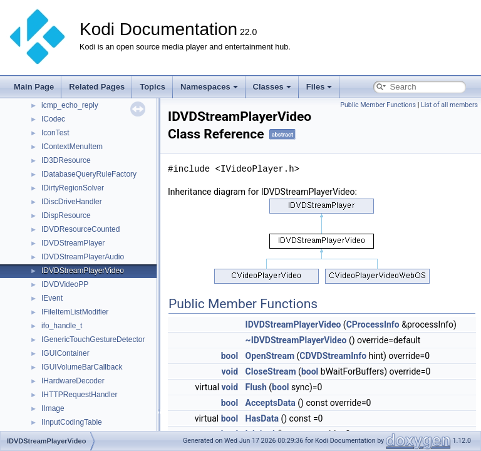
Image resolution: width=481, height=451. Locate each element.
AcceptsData (271, 403)
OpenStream (270, 356)
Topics (152, 86)
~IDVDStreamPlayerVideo (296, 340)
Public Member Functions (378, 105)
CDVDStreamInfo (332, 356)
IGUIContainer (65, 353)
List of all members (449, 105)
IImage (53, 408)
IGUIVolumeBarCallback (81, 367)
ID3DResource (66, 160)
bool (229, 356)
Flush (256, 387)
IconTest (55, 132)
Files (319, 86)
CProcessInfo (373, 324)
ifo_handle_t (61, 325)
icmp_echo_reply (69, 105)
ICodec (53, 119)
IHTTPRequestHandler (79, 394)
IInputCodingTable (71, 422)
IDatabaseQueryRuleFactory (89, 174)
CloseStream (271, 371)
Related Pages (97, 86)
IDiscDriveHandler (71, 201)
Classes (272, 86)
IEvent (52, 298)
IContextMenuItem (72, 146)
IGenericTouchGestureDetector (93, 339)
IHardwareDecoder (73, 380)
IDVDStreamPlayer (73, 243)
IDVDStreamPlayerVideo (82, 270)
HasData (262, 418)
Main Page (34, 86)
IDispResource (66, 215)
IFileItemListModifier (74, 312)
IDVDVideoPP (64, 284)
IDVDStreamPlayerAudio (82, 256)
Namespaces (209, 86)
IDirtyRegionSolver (72, 188)
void (230, 371)
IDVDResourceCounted (80, 229)
